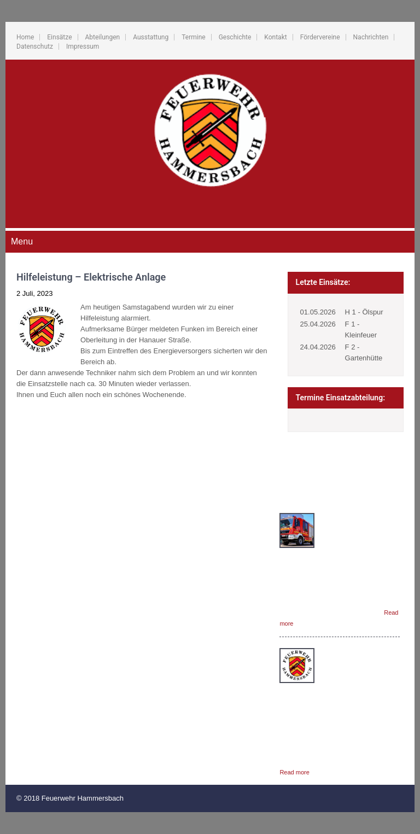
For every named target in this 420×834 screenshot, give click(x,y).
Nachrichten (371, 37)
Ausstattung (150, 37)
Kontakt (275, 37)
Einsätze (59, 37)
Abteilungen (102, 37)
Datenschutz (34, 46)
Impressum (82, 46)
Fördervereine (320, 37)
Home (25, 37)
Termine (193, 37)
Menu (22, 241)
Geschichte (235, 37)
